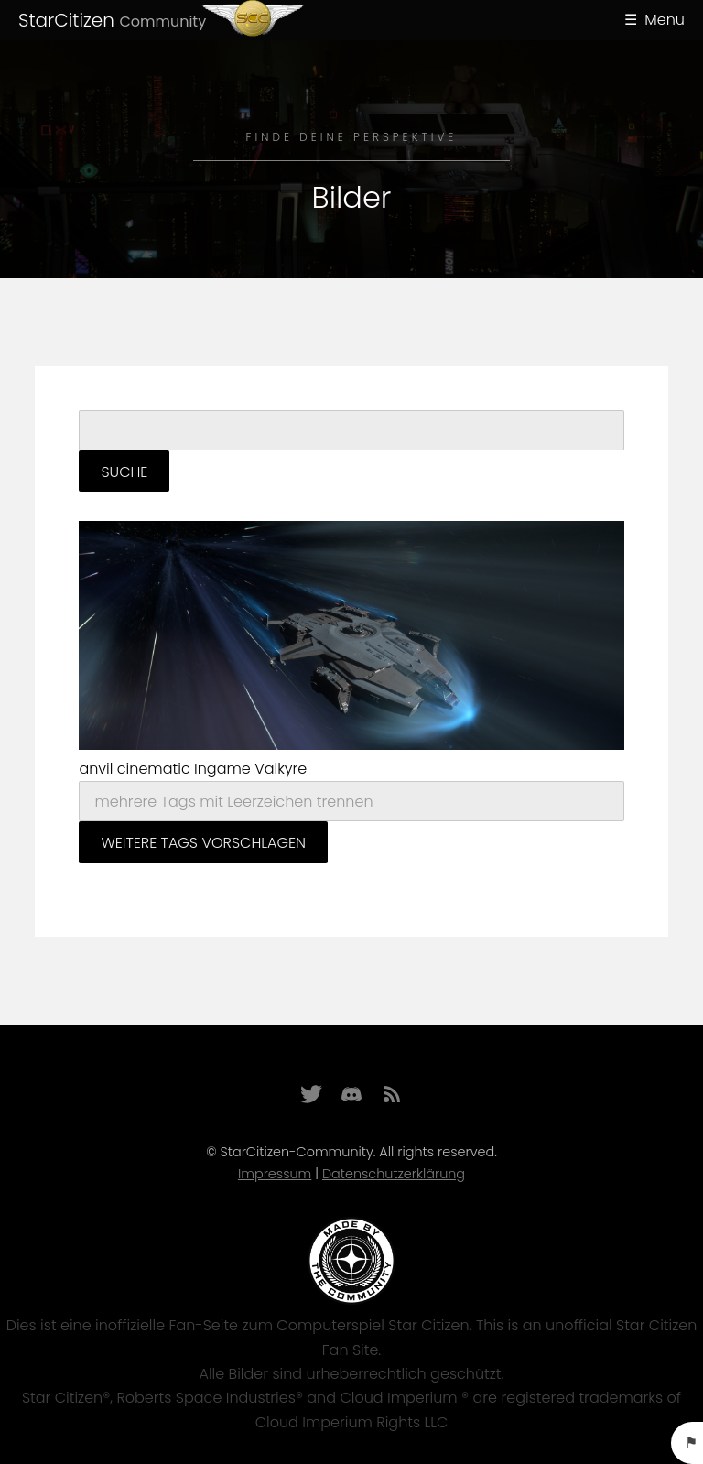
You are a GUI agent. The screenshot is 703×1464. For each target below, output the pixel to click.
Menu (664, 19)
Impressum (274, 1174)
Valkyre (280, 768)
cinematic (153, 768)
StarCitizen (112, 20)
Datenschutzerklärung (393, 1174)
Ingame (222, 768)
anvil (96, 768)
